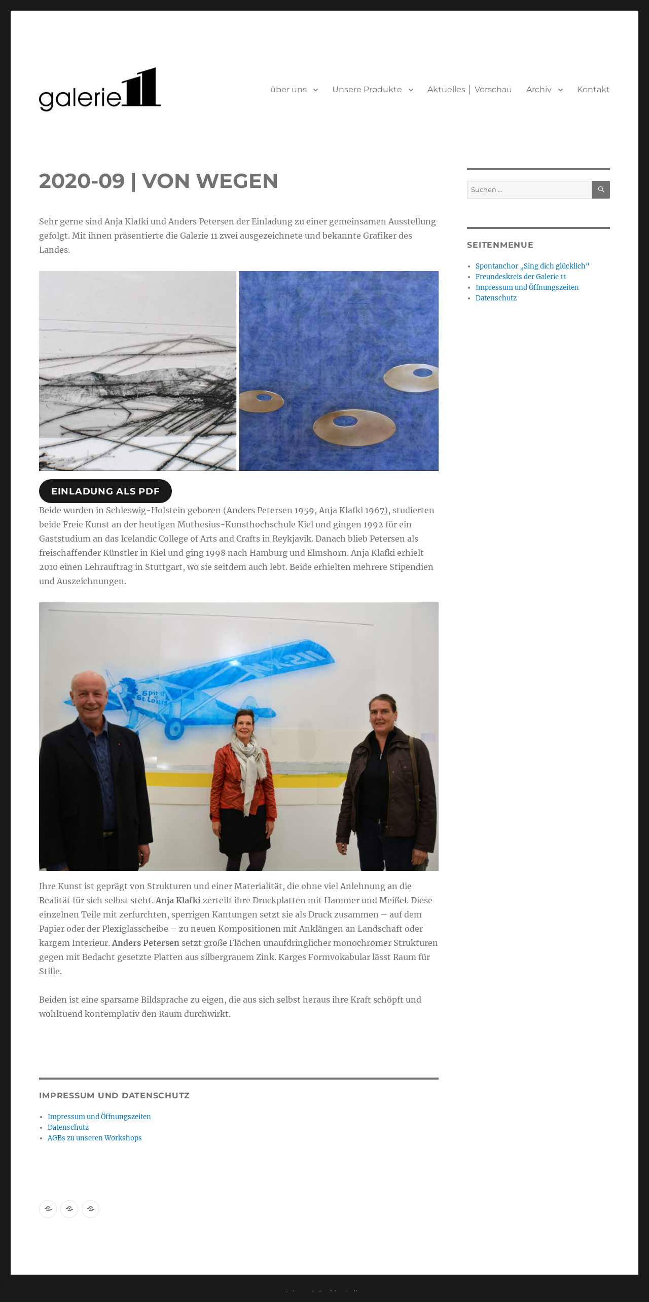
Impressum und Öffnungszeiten (99, 1117)
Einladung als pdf (105, 491)
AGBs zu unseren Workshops (95, 1138)
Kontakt (593, 89)
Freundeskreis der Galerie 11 (521, 277)
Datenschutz (68, 1127)
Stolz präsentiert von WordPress (150, 1241)
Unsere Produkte (367, 89)
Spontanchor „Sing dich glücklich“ (533, 266)
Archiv (539, 89)
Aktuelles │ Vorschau (469, 89)
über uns (288, 89)
